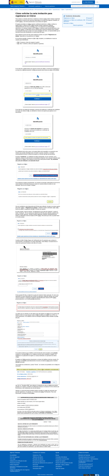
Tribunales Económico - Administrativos (88, 459)
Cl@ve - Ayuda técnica (66, 9)
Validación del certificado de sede (18, 461)
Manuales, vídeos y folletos (62, 464)
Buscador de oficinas (38, 459)
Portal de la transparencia (86, 466)
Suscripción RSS (37, 468)
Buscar (57, 455)
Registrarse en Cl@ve (69, 18)
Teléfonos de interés (38, 457)
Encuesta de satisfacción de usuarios (43, 462)
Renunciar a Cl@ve (68, 23)
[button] (98, 2)
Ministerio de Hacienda (84, 455)
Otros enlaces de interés (85, 468)
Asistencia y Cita (37, 455)
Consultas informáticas (61, 457)
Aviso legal (12, 459)
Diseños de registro (60, 461)
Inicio (11, 9)
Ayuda (16, 9)
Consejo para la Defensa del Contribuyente (86, 461)
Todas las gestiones (50, 6)
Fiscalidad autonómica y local (87, 457)
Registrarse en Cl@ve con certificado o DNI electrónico (74, 20)
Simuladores (59, 466)
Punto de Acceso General (86, 464)
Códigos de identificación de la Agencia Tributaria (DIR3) (19, 470)
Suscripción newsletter (38, 466)
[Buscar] (84, 6)
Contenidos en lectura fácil (62, 459)
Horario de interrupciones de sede (64, 462)
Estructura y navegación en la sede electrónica (19, 467)
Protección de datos (15, 462)
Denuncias (35, 464)
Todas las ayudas (60, 468)
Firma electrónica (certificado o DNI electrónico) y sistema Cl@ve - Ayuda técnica (39, 9)
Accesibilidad (13, 455)
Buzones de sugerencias (39, 461)
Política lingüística (14, 464)
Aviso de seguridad (14, 457)
